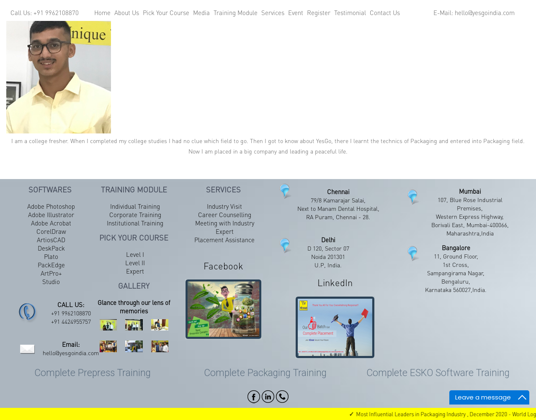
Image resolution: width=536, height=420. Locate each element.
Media (201, 12)
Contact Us (385, 12)
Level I (135, 254)
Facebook (223, 265)
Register (318, 12)
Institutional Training (135, 223)
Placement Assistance (224, 240)
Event (295, 12)
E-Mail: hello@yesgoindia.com (474, 12)
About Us (126, 12)
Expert (135, 271)
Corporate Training (135, 214)
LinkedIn (335, 282)
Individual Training (135, 206)
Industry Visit (224, 206)
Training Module (236, 12)
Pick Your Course (166, 12)
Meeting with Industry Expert (224, 227)
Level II (135, 263)
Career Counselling (224, 214)
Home (102, 12)
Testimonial (350, 12)
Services (272, 12)
